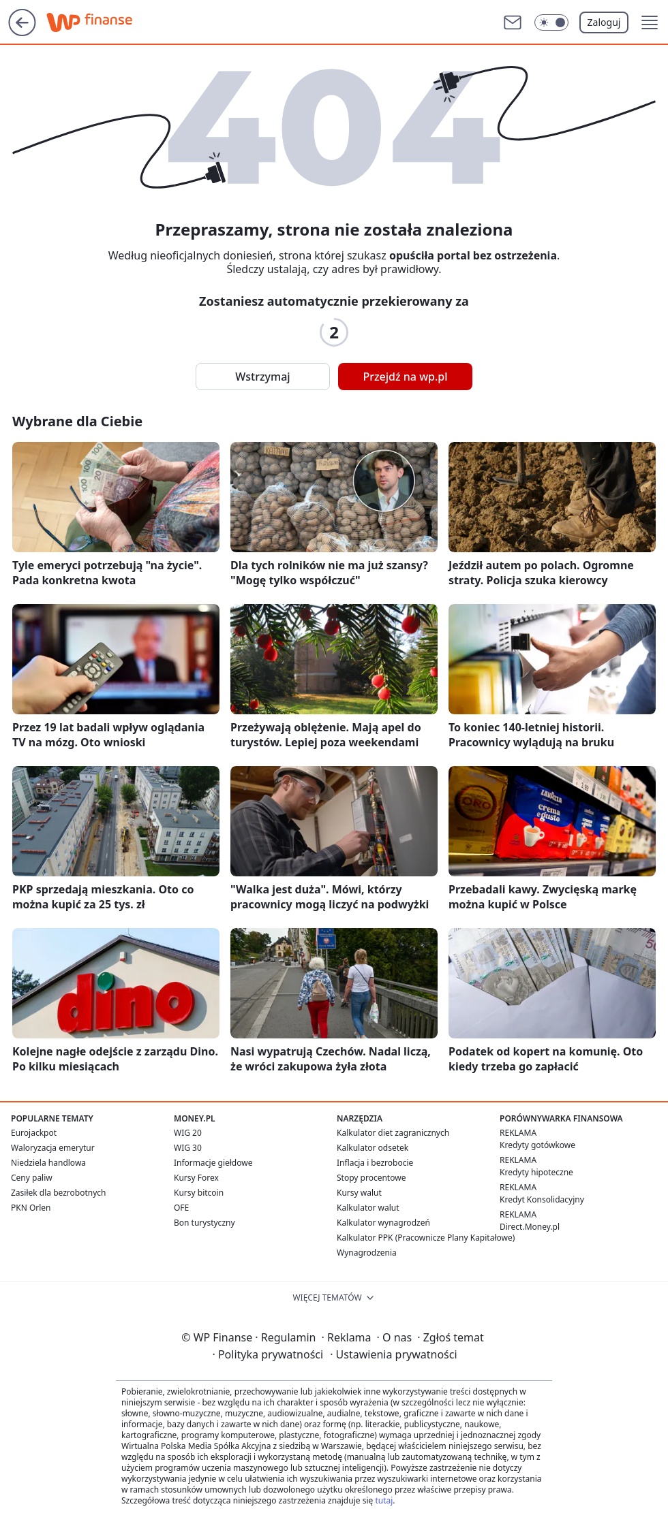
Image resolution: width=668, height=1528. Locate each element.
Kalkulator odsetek (372, 1147)
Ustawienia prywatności (393, 1354)
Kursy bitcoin (199, 1192)
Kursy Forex (196, 1177)
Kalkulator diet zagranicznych (393, 1133)
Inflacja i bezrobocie (375, 1162)
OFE (181, 1207)
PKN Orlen (31, 1207)
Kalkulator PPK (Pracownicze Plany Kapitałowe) (426, 1237)
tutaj (384, 1500)
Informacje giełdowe (213, 1162)
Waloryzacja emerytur (53, 1147)
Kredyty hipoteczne (536, 1172)
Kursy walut (359, 1192)
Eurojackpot (34, 1133)
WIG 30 (188, 1147)
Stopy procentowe (371, 1177)
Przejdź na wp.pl (405, 376)
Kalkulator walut (368, 1207)
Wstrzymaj (262, 376)
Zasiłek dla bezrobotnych (58, 1192)
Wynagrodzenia (367, 1252)
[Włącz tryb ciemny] (551, 22)
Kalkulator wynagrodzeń (383, 1222)
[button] (650, 22)
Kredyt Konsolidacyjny (542, 1199)
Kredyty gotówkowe (537, 1145)
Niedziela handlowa (48, 1162)
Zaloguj (604, 22)
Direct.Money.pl (530, 1226)
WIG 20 (188, 1133)
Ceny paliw (31, 1177)
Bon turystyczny (204, 1222)
